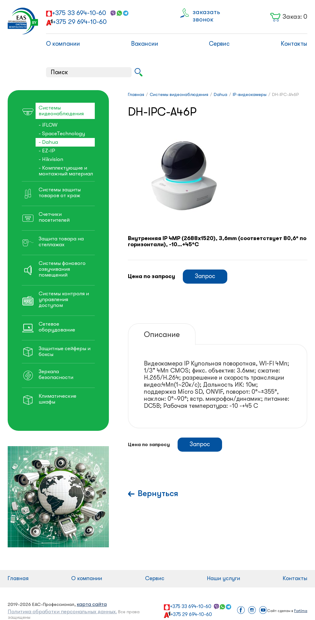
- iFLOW (48, 125)
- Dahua (48, 142)
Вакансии (144, 43)
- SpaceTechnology (62, 133)
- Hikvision (51, 159)
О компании (63, 43)
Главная (18, 578)
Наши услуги (223, 578)
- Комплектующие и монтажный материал (66, 171)
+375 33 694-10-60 (79, 13)
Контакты (294, 43)
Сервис (219, 43)
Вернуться (158, 493)
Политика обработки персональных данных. (62, 611)
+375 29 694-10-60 (80, 21)
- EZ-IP (47, 151)
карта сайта (92, 604)
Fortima (300, 611)
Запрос (205, 276)
